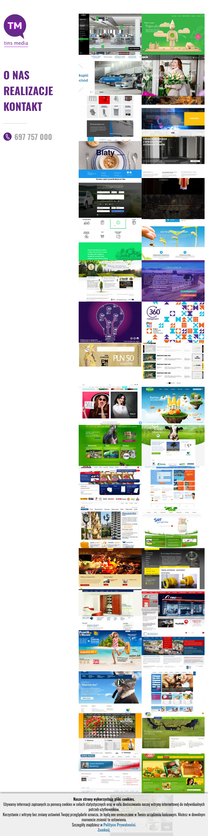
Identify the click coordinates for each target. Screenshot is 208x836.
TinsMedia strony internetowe (16, 30)
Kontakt (22, 106)
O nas (16, 75)
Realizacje (28, 90)
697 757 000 (33, 136)
